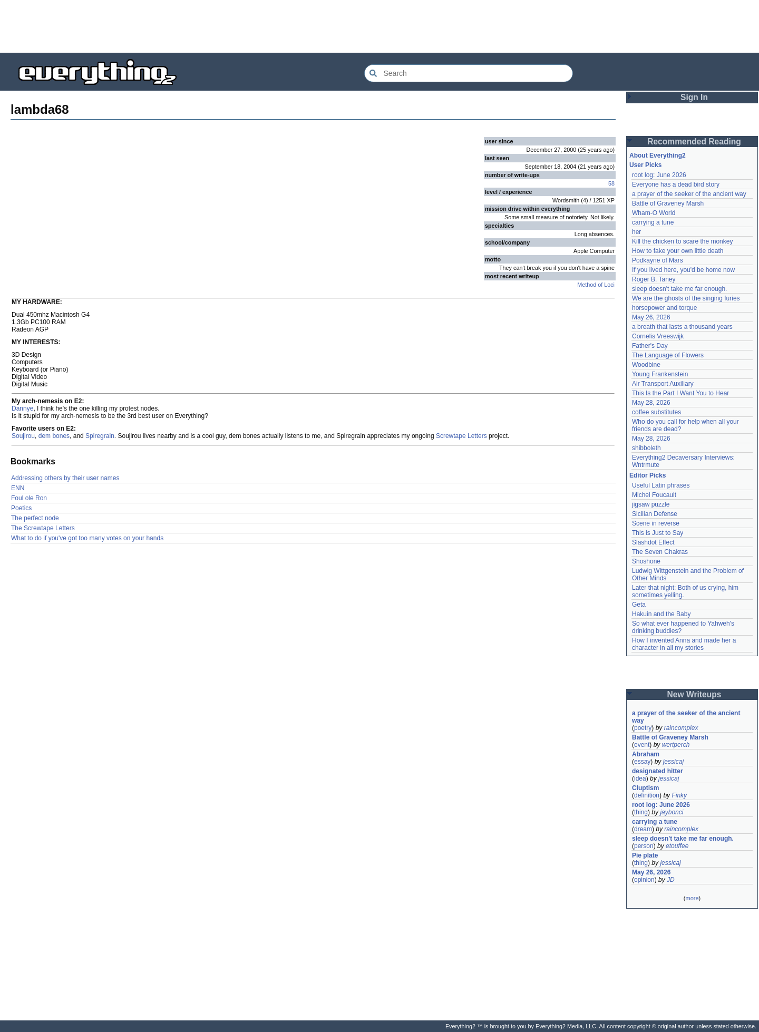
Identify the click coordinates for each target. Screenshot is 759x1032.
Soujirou (23, 436)
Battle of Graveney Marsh (668, 203)
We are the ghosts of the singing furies (686, 298)
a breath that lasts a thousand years (682, 326)
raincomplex (681, 728)
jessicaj (673, 761)
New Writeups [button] (694, 694)
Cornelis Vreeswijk (658, 336)
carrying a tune (653, 222)
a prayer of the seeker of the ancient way (689, 194)
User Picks (645, 165)
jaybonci (671, 812)
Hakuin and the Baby (661, 614)
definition (646, 795)
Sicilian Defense (654, 514)
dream (643, 829)
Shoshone (646, 561)
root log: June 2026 (659, 175)
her (636, 232)
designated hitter (657, 771)
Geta (639, 604)
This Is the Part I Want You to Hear (680, 393)
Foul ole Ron (29, 498)
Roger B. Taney (654, 279)
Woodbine (646, 364)
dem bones (54, 436)
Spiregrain (99, 436)
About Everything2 (657, 155)
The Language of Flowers (668, 355)
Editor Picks (647, 475)
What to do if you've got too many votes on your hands (87, 538)
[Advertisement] (379, 26)
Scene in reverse (655, 523)
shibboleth (646, 448)
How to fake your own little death (677, 251)
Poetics (21, 508)
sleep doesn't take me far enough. (679, 289)
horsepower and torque (664, 307)
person (644, 846)
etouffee (677, 846)
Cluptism (645, 788)
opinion (644, 879)
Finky (679, 795)
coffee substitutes (656, 412)
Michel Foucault (654, 495)
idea (640, 778)
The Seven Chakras (660, 552)
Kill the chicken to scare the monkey (682, 241)
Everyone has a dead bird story (675, 184)
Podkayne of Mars (657, 260)
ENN (17, 488)
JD (671, 879)
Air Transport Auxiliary (663, 383)
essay (642, 761)
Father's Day (650, 345)
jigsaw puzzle (650, 504)
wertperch (676, 744)
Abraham (645, 754)
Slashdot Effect (653, 542)
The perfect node (35, 518)
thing (641, 812)
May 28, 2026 (651, 402)
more (691, 898)
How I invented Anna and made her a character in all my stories (685, 644)
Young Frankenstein (660, 374)
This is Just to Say (657, 533)
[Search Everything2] (468, 73)
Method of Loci (596, 284)
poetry (642, 728)
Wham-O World (653, 213)
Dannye (22, 408)
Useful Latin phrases (660, 485)
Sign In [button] (694, 97)
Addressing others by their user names (65, 478)
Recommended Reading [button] (694, 141)
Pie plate (645, 855)
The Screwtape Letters (43, 528)
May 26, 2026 (651, 317)
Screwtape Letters (461, 436)
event (641, 744)
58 (611, 183)
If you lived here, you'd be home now (683, 270)
